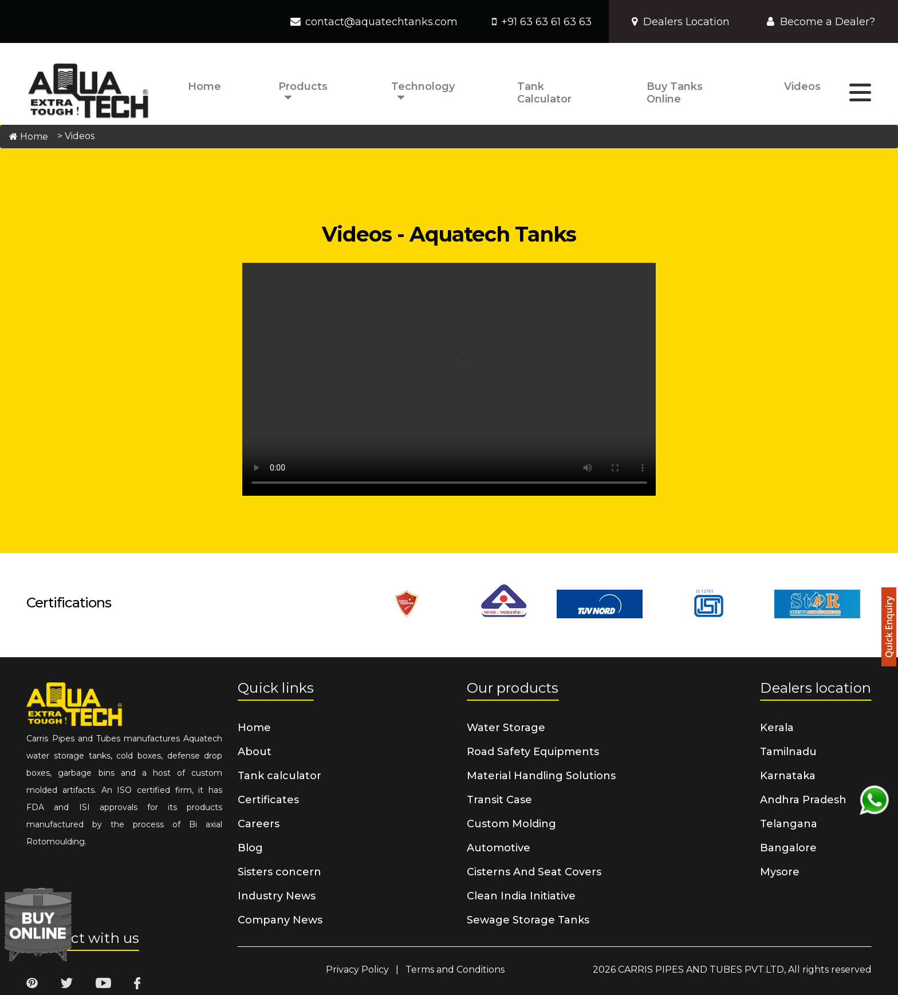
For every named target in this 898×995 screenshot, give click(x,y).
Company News (280, 920)
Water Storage (506, 727)
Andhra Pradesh (803, 799)
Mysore (779, 872)
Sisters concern (279, 872)
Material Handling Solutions (541, 775)
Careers (258, 824)
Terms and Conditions (455, 969)
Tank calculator (544, 92)
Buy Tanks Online (675, 92)
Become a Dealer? (821, 21)
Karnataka (788, 775)
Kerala (777, 727)
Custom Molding (511, 824)
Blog (250, 848)
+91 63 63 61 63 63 (546, 21)
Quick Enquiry (889, 627)
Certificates (268, 799)
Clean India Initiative (521, 896)
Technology (423, 86)
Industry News (277, 896)
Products (303, 86)
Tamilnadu (788, 751)
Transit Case (499, 799)
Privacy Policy (357, 969)
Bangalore (788, 848)
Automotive (498, 848)
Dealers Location (681, 21)
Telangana (788, 824)
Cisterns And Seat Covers (534, 872)
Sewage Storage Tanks (528, 920)
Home (204, 86)
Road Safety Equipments (533, 751)
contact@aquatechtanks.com (381, 21)
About (254, 751)
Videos (802, 86)
